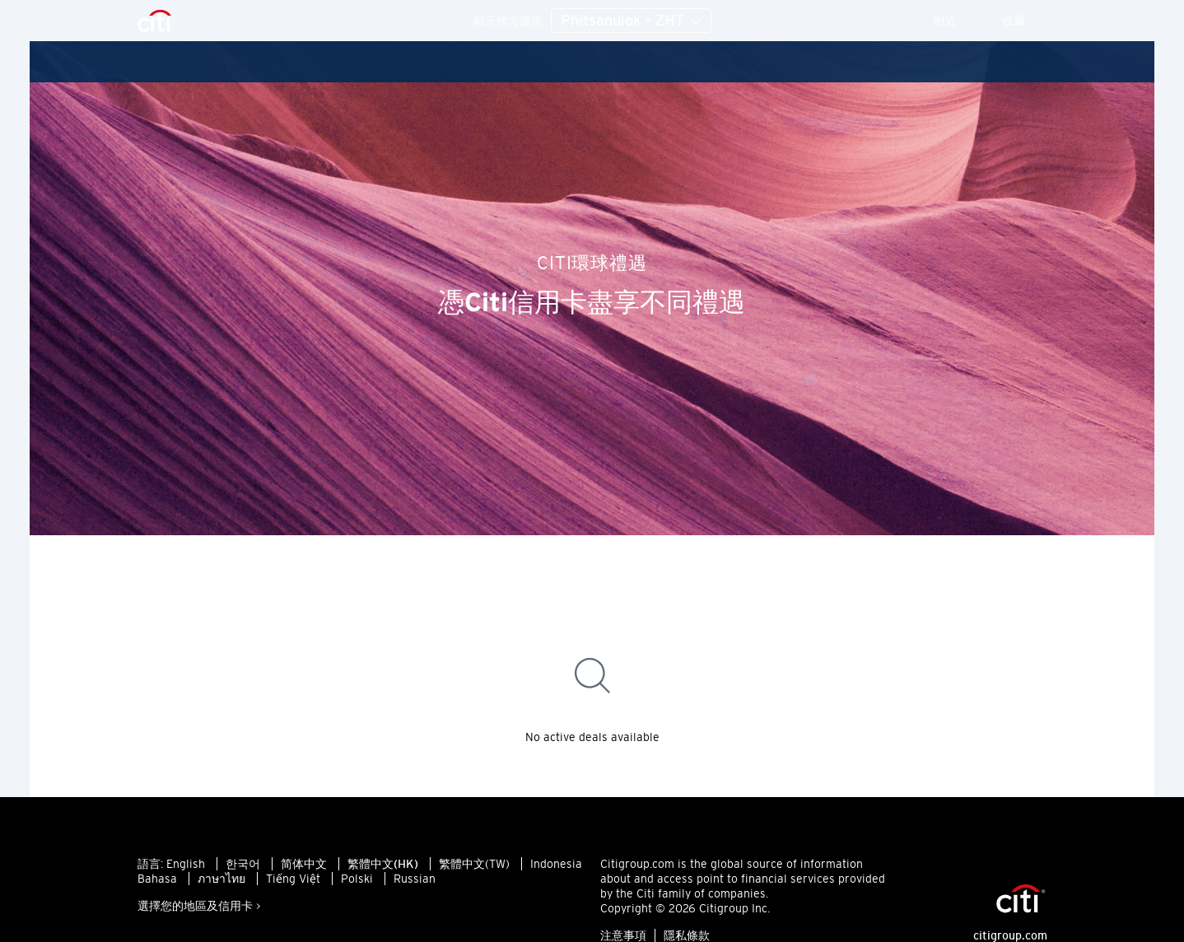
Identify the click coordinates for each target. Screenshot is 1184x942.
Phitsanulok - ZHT (631, 21)
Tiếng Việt (293, 878)
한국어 (243, 863)
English (185, 863)
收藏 (1024, 20)
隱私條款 (687, 935)
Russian (415, 878)
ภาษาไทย (221, 878)
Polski (357, 878)
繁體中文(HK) (382, 863)
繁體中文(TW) (474, 863)
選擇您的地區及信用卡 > (199, 905)
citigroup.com (1010, 935)
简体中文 (304, 863)
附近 (956, 20)
